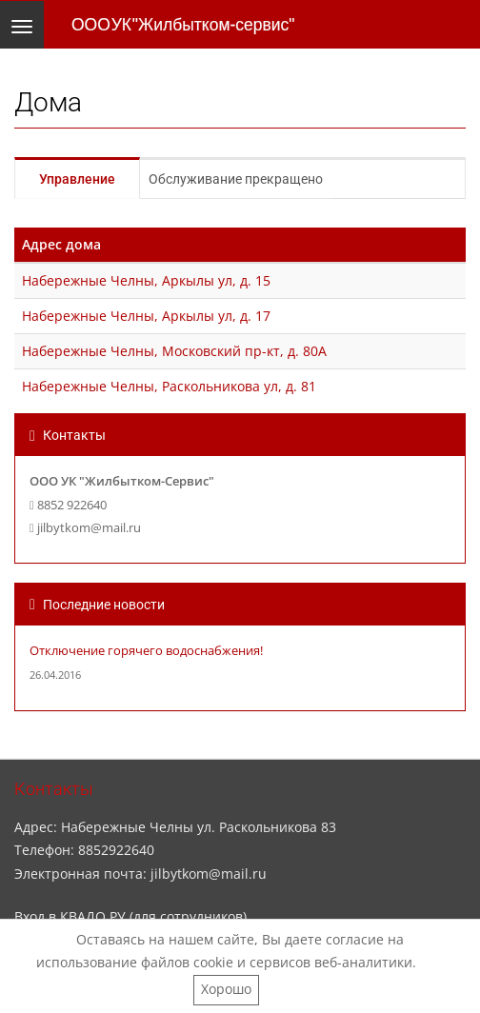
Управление (77, 179)
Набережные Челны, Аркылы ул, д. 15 (146, 280)
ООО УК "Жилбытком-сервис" (183, 24)
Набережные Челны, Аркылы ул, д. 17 (146, 316)
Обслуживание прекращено (236, 179)
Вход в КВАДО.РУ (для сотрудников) (130, 916)
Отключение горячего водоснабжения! (146, 651)
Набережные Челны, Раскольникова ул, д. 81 (169, 386)
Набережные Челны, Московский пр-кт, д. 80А (174, 351)
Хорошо (226, 989)
